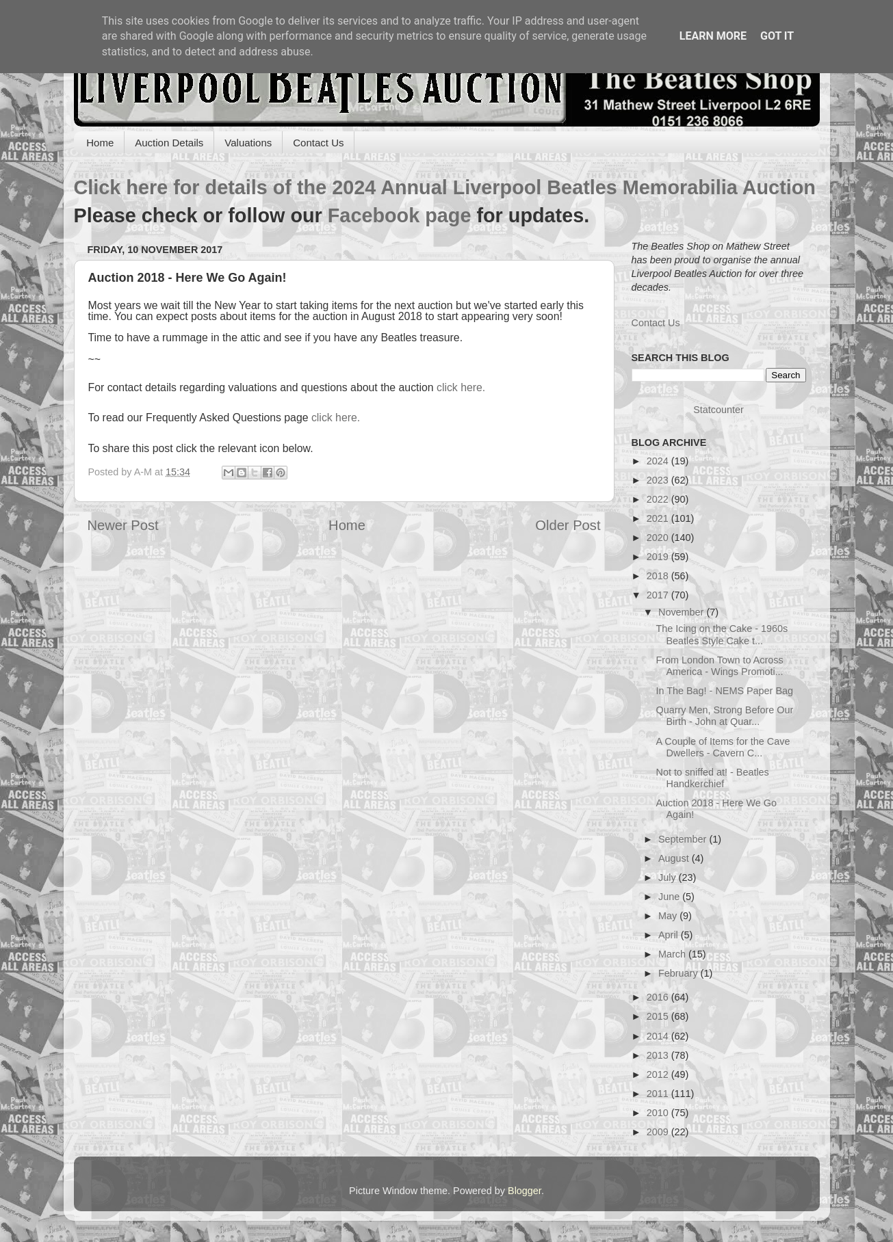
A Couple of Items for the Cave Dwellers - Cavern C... (723, 747)
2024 (659, 460)
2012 (659, 1074)
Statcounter (718, 409)
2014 (659, 1036)
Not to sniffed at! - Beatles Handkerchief (712, 778)
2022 (659, 499)
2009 (659, 1131)
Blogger (524, 1190)
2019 (659, 556)
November (682, 612)
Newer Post (123, 525)
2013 (659, 1055)
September (683, 839)
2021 (659, 518)
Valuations (248, 142)
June (670, 896)
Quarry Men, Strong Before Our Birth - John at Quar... (724, 715)
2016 (659, 997)
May (669, 915)
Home (100, 142)
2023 (659, 480)
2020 (659, 537)
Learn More (713, 35)
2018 (659, 575)
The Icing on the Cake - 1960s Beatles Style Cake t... (722, 634)
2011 (659, 1093)
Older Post (567, 525)
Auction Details (169, 142)
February (679, 973)
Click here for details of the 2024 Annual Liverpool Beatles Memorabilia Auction (445, 187)
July (668, 877)
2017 (659, 595)
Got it (777, 35)
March (673, 954)
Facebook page (399, 215)
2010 (659, 1112)
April (669, 934)
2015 (659, 1016)
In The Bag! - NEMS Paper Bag (724, 690)
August (675, 858)
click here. (461, 387)
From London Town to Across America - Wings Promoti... (719, 666)
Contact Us (318, 142)
